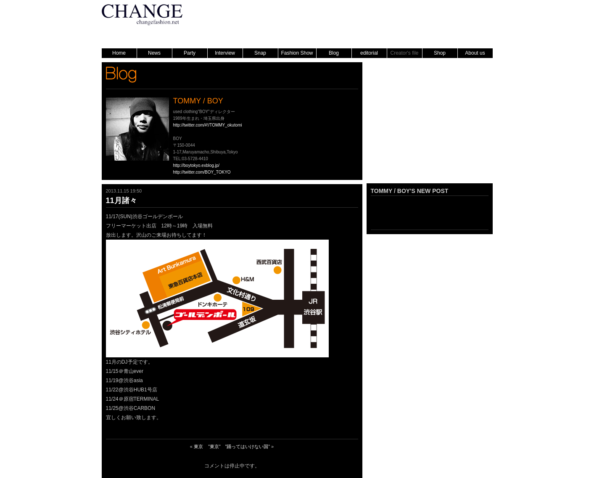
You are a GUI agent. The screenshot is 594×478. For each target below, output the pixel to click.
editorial (369, 53)
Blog (334, 53)
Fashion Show (297, 53)
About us (475, 53)
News (154, 53)
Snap (260, 53)
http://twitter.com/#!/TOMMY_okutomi (207, 125)
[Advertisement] (430, 126)
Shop (440, 53)
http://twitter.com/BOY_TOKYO (202, 172)
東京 (198, 446)
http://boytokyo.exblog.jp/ (196, 165)
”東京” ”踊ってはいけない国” (239, 446)
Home (119, 53)
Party (189, 53)
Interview (225, 53)
